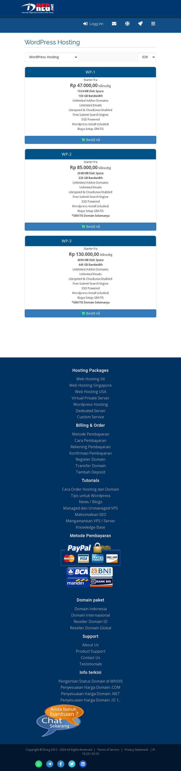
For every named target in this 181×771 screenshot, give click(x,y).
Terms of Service (108, 750)
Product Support (90, 651)
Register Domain (90, 459)
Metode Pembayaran (90, 434)
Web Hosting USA (90, 391)
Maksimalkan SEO (90, 514)
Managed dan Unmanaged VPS (90, 508)
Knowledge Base (90, 527)
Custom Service (90, 416)
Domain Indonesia (90, 608)
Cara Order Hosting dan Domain (90, 489)
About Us (90, 644)
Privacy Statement (136, 750)
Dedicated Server (91, 410)
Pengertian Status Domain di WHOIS (90, 681)
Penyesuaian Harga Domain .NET (90, 693)
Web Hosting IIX (90, 378)
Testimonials (90, 664)
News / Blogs (90, 501)
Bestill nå (90, 139)
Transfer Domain (90, 465)
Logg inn (93, 24)
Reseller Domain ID (90, 621)
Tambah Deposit (90, 472)
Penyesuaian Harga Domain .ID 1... (90, 700)
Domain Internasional (90, 615)
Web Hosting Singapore (90, 385)
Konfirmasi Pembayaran (90, 453)
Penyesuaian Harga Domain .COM (90, 687)
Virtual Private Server (90, 398)
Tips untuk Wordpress (91, 495)
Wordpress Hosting (90, 404)
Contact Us (90, 657)
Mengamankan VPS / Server (90, 520)
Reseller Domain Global (90, 627)
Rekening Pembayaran (90, 446)
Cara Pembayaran (90, 440)
